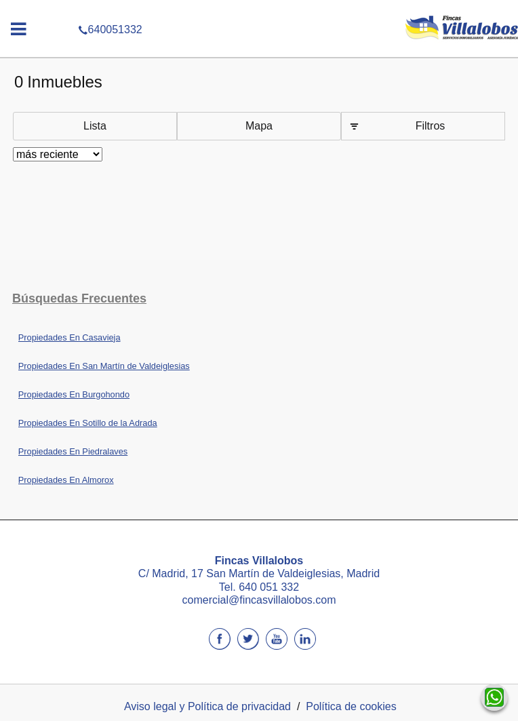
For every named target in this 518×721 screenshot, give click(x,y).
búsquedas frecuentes (79, 298)
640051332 (259, 9)
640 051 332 (269, 587)
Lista (94, 126)
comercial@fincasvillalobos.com (259, 600)
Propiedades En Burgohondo (74, 394)
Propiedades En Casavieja (69, 337)
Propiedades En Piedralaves (73, 451)
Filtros (430, 126)
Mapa (259, 126)
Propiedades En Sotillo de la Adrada (87, 423)
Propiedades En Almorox (66, 480)
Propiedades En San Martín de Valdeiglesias (104, 366)
